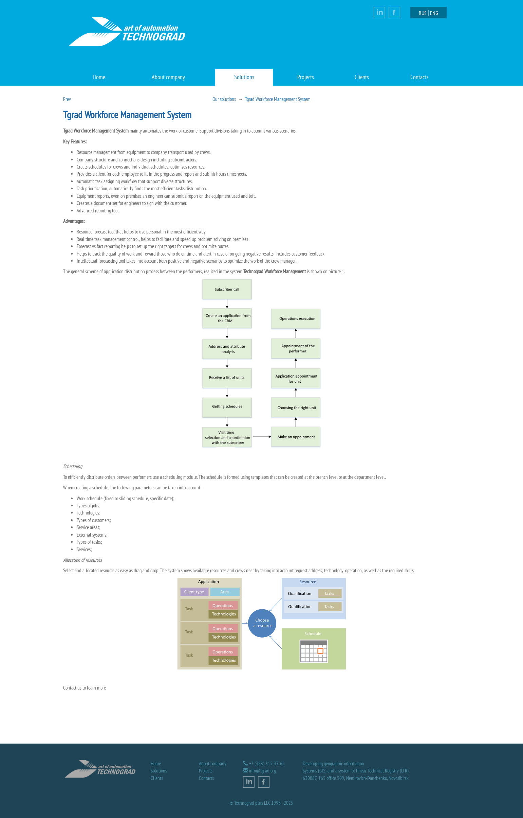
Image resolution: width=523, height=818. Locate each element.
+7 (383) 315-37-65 (267, 763)
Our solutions (224, 99)
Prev (67, 99)
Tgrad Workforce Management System (278, 99)
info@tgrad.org (262, 770)
